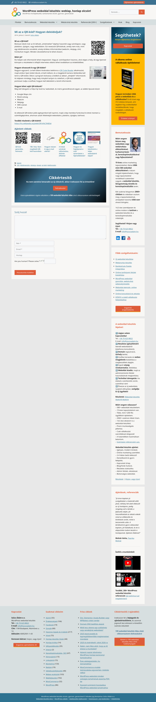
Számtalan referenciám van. (128, 442)
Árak (120, 22)
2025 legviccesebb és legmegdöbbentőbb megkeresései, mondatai (94, 636)
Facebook (50, 625)
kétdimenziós (25, 165)
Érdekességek (51, 621)
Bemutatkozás (30, 22)
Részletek (119, 479)
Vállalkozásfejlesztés (54, 671)
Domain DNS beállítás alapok (92, 624)
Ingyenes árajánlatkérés (128, 308)
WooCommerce (52, 681)
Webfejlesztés (51, 678)
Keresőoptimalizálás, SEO (56, 653)
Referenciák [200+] (88, 22)
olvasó (39, 165)
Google (49, 628)
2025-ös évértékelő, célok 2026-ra (94, 642)
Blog (127, 22)
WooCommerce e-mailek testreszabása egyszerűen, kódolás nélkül (94, 670)
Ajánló (19, 163)
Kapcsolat (137, 22)
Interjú (48, 649)
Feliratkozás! (60, 188)
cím (18, 165)
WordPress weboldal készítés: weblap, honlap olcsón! (57, 11)
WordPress (50, 685)
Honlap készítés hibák (55, 639)
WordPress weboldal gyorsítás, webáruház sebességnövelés (124, 281)
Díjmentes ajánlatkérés (134, 2)
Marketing (50, 664)
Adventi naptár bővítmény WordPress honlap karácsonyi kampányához (92, 655)
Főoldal (18, 22)
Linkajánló (50, 660)
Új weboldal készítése (124, 259)
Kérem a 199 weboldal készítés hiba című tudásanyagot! (129, 641)
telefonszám (51, 165)
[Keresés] (142, 12)
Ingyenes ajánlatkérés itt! (26, 645)
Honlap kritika (51, 642)
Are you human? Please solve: (35, 261)
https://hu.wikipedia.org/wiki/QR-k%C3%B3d (33, 123)
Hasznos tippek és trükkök (57, 632)
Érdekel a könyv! (128, 118)
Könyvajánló (51, 656)
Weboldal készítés (49, 22)
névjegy (33, 165)
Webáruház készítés (69, 22)
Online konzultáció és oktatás (128, 293)
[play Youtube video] (128, 563)
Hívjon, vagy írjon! (132, 479)
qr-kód (44, 165)
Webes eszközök (52, 674)
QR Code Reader (66, 70)
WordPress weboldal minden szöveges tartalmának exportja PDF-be (95, 679)
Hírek (48, 635)
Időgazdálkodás (52, 646)
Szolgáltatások (108, 22)
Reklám (49, 667)
